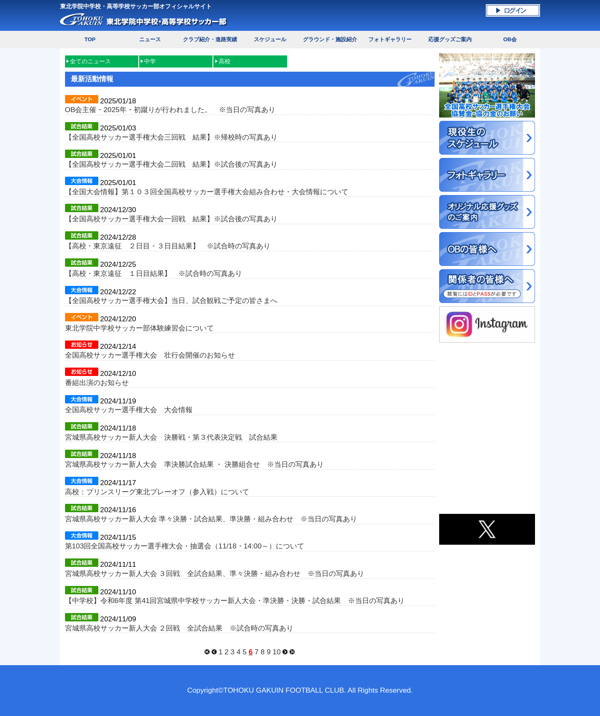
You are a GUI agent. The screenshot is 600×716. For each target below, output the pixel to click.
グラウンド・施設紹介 (330, 39)
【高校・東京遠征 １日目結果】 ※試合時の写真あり (153, 273)
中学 (150, 61)
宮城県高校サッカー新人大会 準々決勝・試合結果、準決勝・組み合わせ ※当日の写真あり (211, 519)
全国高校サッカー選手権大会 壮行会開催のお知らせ (150, 355)
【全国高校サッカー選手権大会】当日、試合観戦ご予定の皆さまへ (171, 300)
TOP (90, 39)
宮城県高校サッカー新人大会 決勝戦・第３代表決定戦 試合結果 (171, 437)
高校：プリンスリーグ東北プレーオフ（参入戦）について (157, 492)
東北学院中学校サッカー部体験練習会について (139, 328)
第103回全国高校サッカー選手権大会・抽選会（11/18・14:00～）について (184, 546)
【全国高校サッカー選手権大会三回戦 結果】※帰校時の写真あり (171, 137)
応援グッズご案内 (450, 39)
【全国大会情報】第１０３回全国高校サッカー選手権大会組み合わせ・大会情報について (206, 192)
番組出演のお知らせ (97, 382)
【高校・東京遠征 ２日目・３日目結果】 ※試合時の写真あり (167, 246)
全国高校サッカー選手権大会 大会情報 (128, 410)
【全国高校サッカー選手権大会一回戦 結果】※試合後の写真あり (171, 219)
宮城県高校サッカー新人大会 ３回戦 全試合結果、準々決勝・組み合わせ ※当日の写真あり (215, 573)
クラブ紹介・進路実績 (210, 39)
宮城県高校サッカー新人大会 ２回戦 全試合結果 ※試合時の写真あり (179, 628)
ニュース (150, 39)
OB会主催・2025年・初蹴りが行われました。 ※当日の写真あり (170, 109)
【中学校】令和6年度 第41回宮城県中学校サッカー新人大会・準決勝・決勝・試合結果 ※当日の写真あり (235, 600)
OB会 (510, 39)
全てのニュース (90, 61)
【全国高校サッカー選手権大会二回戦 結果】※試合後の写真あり (171, 164)
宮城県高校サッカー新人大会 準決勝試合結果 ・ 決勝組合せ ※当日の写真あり (194, 464)
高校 (224, 61)
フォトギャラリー (390, 39)
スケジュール (270, 39)
